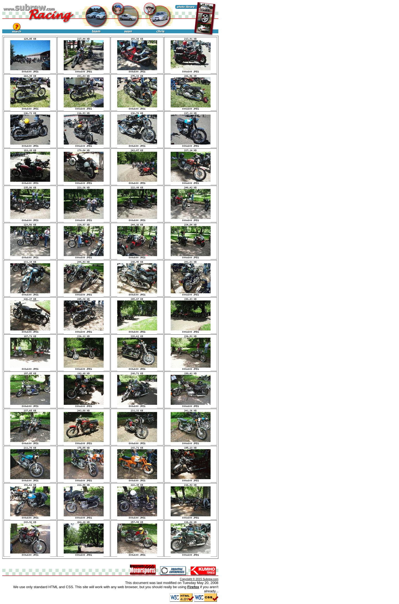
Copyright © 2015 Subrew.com (199, 579)
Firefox (193, 587)
